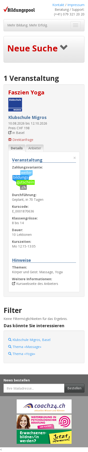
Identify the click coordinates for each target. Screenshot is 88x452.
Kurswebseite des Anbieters (35, 283)
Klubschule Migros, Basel (29, 339)
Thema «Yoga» (21, 354)
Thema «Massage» (24, 346)
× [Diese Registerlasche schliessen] (74, 157)
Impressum (75, 5)
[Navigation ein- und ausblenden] (75, 25)
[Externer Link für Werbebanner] (44, 406)
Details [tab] (17, 148)
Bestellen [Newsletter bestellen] (74, 388)
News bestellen (17, 380)
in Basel (16, 132)
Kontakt (58, 5)
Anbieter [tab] (34, 148)
